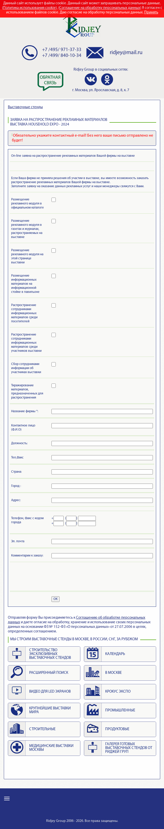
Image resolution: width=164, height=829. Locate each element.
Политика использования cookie (29, 8)
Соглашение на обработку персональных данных (99, 8)
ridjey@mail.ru (126, 53)
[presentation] (49, 577)
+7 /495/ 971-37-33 (61, 49)
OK (55, 599)
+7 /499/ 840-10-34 (61, 55)
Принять (151, 12)
